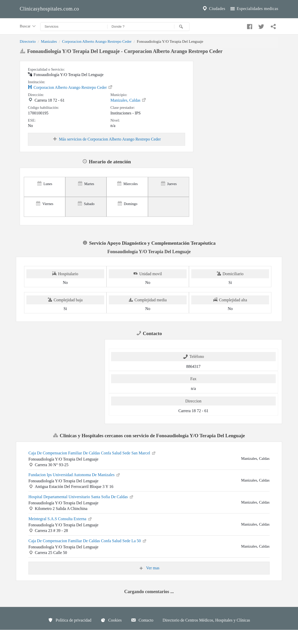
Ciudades (213, 8)
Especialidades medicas (253, 8)
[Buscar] (181, 26)
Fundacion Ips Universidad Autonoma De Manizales (74, 474)
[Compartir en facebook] (248, 25)
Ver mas (149, 568)
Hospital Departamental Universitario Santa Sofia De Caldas (81, 496)
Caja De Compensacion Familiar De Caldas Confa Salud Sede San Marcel (92, 452)
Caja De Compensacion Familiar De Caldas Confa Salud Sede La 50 (87, 540)
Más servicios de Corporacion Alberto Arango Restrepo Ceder (106, 139)
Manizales (49, 41)
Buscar (28, 26)
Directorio (28, 41)
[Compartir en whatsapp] (272, 25)
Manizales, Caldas (128, 99)
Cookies (111, 620)
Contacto (142, 620)
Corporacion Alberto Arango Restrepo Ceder (97, 41)
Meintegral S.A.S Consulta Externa (60, 518)
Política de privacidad (69, 620)
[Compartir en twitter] (260, 25)
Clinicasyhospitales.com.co (49, 9)
